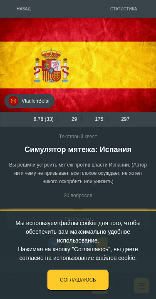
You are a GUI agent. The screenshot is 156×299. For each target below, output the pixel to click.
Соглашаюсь (78, 280)
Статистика (123, 9)
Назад (24, 9)
